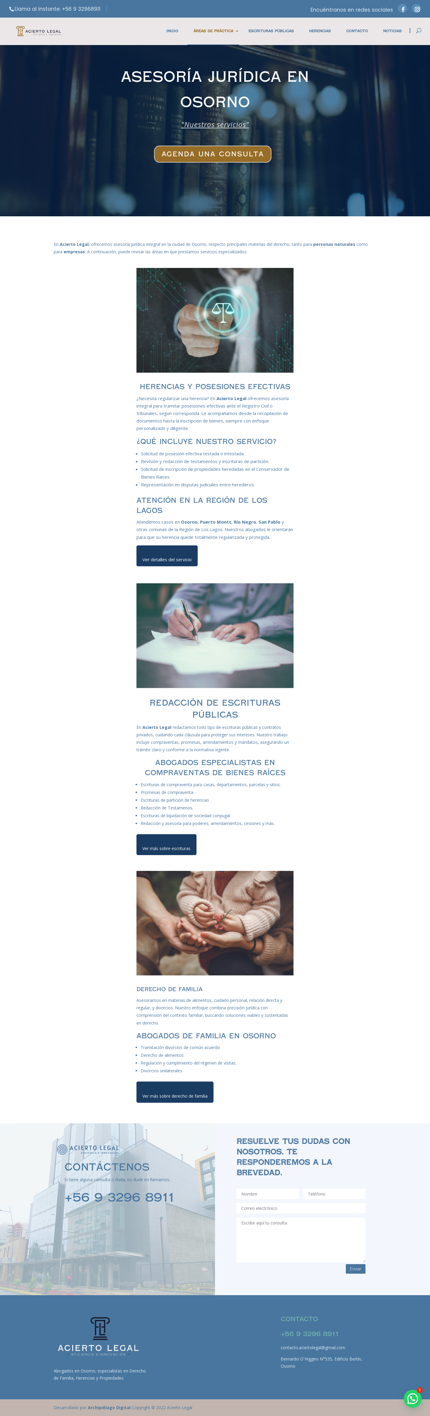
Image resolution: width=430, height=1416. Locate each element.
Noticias (392, 31)
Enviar (355, 1269)
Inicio (172, 31)
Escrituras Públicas (271, 31)
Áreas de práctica (213, 31)
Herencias (320, 31)
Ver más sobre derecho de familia (175, 1096)
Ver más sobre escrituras (166, 848)
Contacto (357, 31)
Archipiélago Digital (110, 1407)
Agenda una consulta (213, 154)
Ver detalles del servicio (167, 559)
